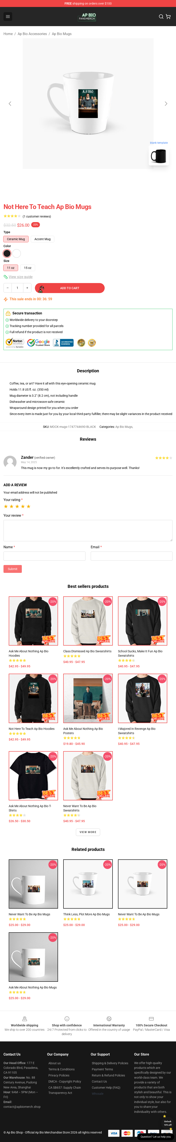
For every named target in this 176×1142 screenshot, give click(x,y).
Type (6, 232)
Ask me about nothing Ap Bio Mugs (33, 987)
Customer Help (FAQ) (106, 1087)
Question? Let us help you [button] (156, 1136)
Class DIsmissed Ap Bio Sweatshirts (87, 651)
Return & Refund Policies (108, 1075)
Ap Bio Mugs (62, 34)
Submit (12, 569)
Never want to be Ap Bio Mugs (29, 914)
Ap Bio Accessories (32, 34)
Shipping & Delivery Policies (110, 1063)
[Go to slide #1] (76, 178)
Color (7, 246)
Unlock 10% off (168, 1123)
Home (8, 34)
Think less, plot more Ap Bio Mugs (86, 914)
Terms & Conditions (61, 1069)
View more (88, 832)
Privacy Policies (58, 1075)
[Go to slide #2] (99, 178)
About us (54, 1063)
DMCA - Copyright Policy (64, 1081)
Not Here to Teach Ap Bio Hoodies (32, 728)
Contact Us (99, 1081)
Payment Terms (102, 1069)
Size (6, 261)
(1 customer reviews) (37, 216)
